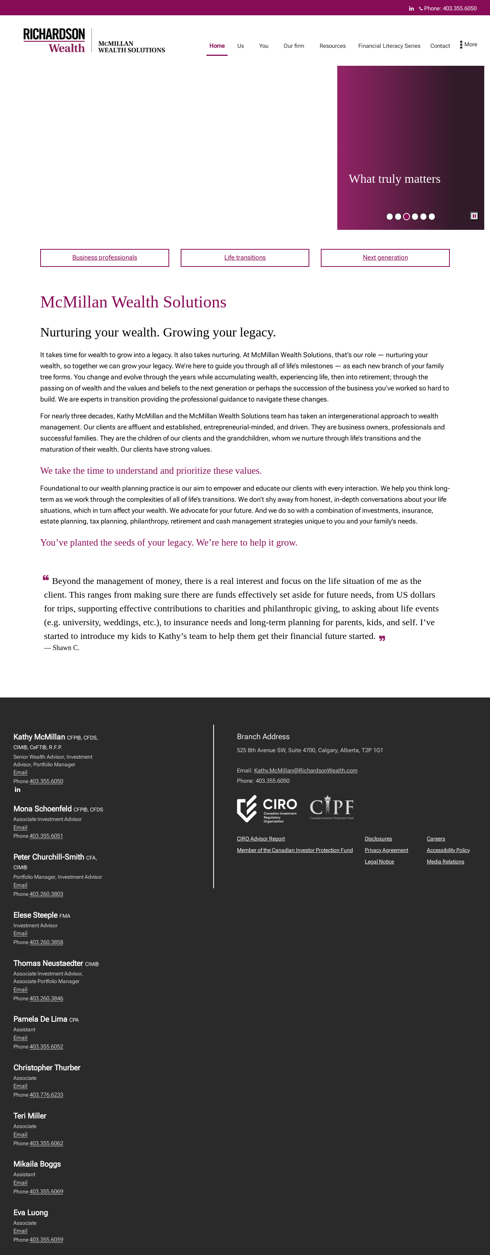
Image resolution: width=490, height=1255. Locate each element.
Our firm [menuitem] (301, 45)
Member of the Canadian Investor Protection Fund (295, 851)
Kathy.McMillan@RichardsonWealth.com (306, 771)
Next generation (385, 258)
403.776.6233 (46, 1096)
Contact (448, 45)
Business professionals (104, 258)
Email (20, 774)
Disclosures (378, 840)
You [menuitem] (271, 45)
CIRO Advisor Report (261, 840)
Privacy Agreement (386, 851)
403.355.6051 (46, 837)
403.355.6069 (46, 1192)
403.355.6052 (46, 1047)
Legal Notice (379, 863)
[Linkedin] (411, 8)
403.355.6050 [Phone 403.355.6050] (460, 8)
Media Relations (445, 863)
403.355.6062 (46, 1144)
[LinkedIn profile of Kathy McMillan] (19, 791)
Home (224, 45)
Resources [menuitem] (340, 45)
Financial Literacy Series (397, 45)
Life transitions (245, 258)
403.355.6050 (46, 782)
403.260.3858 (46, 943)
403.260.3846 (46, 999)
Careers (436, 840)
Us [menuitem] (248, 45)
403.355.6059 (46, 1241)
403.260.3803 (46, 895)
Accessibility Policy (448, 851)
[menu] (476, 45)
